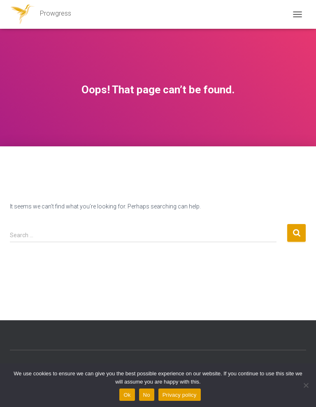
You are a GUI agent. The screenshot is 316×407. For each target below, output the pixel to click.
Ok (126, 395)
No (146, 395)
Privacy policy (180, 395)
